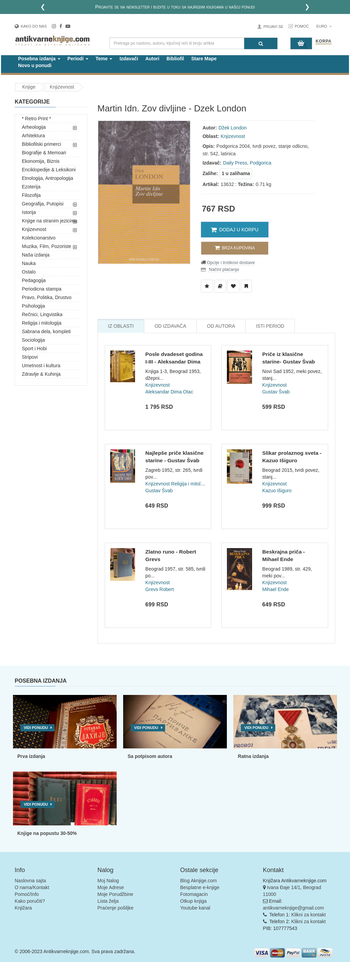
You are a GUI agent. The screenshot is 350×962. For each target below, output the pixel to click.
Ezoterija (31, 186)
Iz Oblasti (121, 326)
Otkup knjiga (193, 901)
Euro (324, 26)
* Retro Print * (36, 118)
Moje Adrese (111, 887)
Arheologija (34, 127)
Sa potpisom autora (150, 756)
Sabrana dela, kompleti (46, 331)
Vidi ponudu (36, 728)
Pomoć (302, 26)
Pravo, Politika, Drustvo (47, 297)
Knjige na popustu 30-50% (47, 833)
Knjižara (23, 908)
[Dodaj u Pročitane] (246, 286)
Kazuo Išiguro (277, 490)
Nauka (28, 263)
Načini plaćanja (223, 269)
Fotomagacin (194, 894)
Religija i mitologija (41, 323)
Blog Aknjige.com (198, 880)
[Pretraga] (261, 43)
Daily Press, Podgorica (247, 163)
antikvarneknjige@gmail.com (293, 908)
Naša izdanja (35, 255)
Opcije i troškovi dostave (230, 262)
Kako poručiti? (30, 901)
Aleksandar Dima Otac (169, 391)
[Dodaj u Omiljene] (233, 286)
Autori (152, 58)
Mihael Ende (275, 589)
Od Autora (221, 326)
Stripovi (30, 357)
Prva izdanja (31, 756)
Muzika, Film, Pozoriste (46, 246)
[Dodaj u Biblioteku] (220, 286)
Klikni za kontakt (308, 914)
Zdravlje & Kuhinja (41, 374)
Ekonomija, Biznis (41, 161)
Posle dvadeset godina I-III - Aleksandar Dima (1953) (174, 361)
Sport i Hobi (34, 348)
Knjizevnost (62, 87)
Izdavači (128, 58)
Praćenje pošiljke (116, 908)
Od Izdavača (170, 326)
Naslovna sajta (30, 880)
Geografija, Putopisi (42, 203)
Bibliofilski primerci (41, 144)
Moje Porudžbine (115, 894)
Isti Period (270, 326)
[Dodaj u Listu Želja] (207, 286)
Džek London (233, 127)
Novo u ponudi (35, 65)
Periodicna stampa (41, 289)
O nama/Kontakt (32, 887)
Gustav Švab (276, 391)
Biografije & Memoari (44, 152)
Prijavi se (273, 27)
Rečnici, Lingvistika (42, 314)
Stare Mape (204, 58)
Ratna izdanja (253, 756)
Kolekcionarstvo (39, 237)
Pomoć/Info (27, 894)
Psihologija (33, 306)
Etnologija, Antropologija (47, 178)
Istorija (29, 212)
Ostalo (28, 272)
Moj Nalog (108, 880)
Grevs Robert (159, 589)
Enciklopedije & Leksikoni (49, 169)
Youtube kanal (195, 908)
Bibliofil (175, 58)
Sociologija (33, 340)
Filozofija (31, 195)
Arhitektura (33, 135)
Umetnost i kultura (41, 365)
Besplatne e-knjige (199, 887)
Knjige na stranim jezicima (49, 220)
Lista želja (108, 901)
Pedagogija (34, 280)
